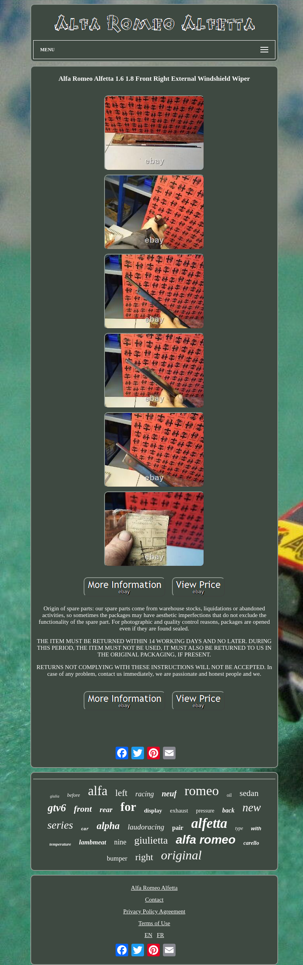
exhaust (179, 810)
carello (251, 843)
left (121, 793)
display (153, 810)
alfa (97, 791)
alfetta (209, 823)
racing (144, 794)
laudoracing (145, 827)
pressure (205, 811)
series (60, 825)
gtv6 (57, 808)
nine (120, 842)
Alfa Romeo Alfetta (154, 888)
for (128, 807)
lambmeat (92, 842)
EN (148, 935)
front (83, 809)
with (256, 828)
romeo (202, 790)
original (181, 855)
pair (177, 827)
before (73, 795)
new (251, 807)
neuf (169, 793)
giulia (54, 796)
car (85, 829)
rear (106, 809)
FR (160, 935)
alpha (108, 825)
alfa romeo (206, 839)
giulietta (151, 840)
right (144, 857)
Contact (154, 899)
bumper (117, 858)
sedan (248, 793)
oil (229, 795)
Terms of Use (154, 923)
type (239, 828)
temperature (60, 844)
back (228, 810)
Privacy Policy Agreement (154, 911)
